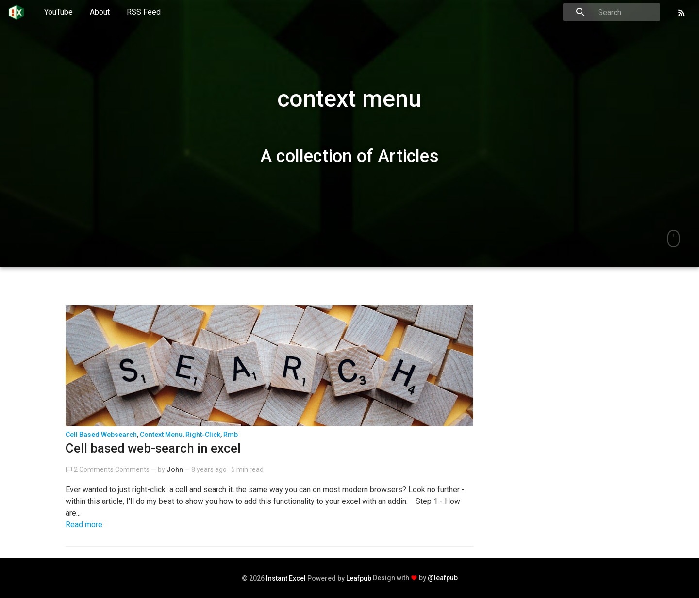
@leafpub (443, 578)
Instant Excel (286, 578)
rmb (230, 434)
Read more (84, 524)
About (100, 11)
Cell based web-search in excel (153, 448)
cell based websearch (101, 434)
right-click (202, 434)
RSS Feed (144, 11)
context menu (161, 434)
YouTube (58, 11)
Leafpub (358, 578)
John (174, 469)
